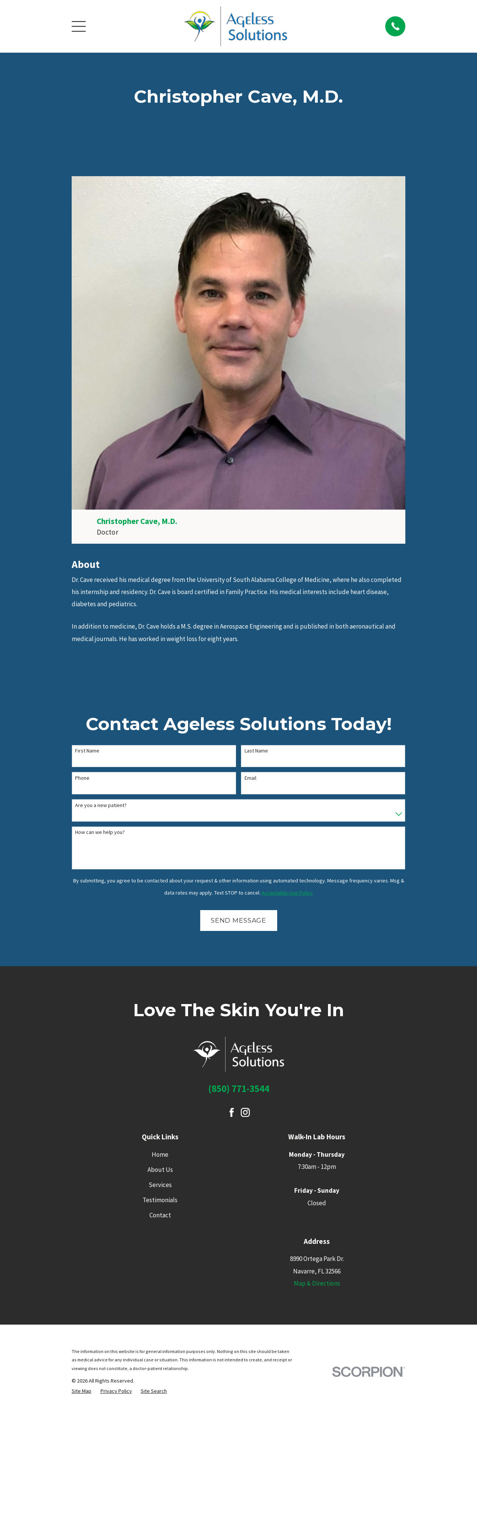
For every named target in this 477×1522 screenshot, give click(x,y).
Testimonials (160, 1200)
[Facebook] (231, 1112)
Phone (82, 778)
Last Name (256, 751)
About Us (160, 1169)
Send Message (238, 920)
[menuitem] (81, 1391)
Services (160, 1185)
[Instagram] (245, 1112)
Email (250, 778)
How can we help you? (100, 832)
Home (160, 1154)
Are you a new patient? (101, 805)
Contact (160, 1215)
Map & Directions (317, 1283)
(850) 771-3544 (238, 1088)
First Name (87, 751)
